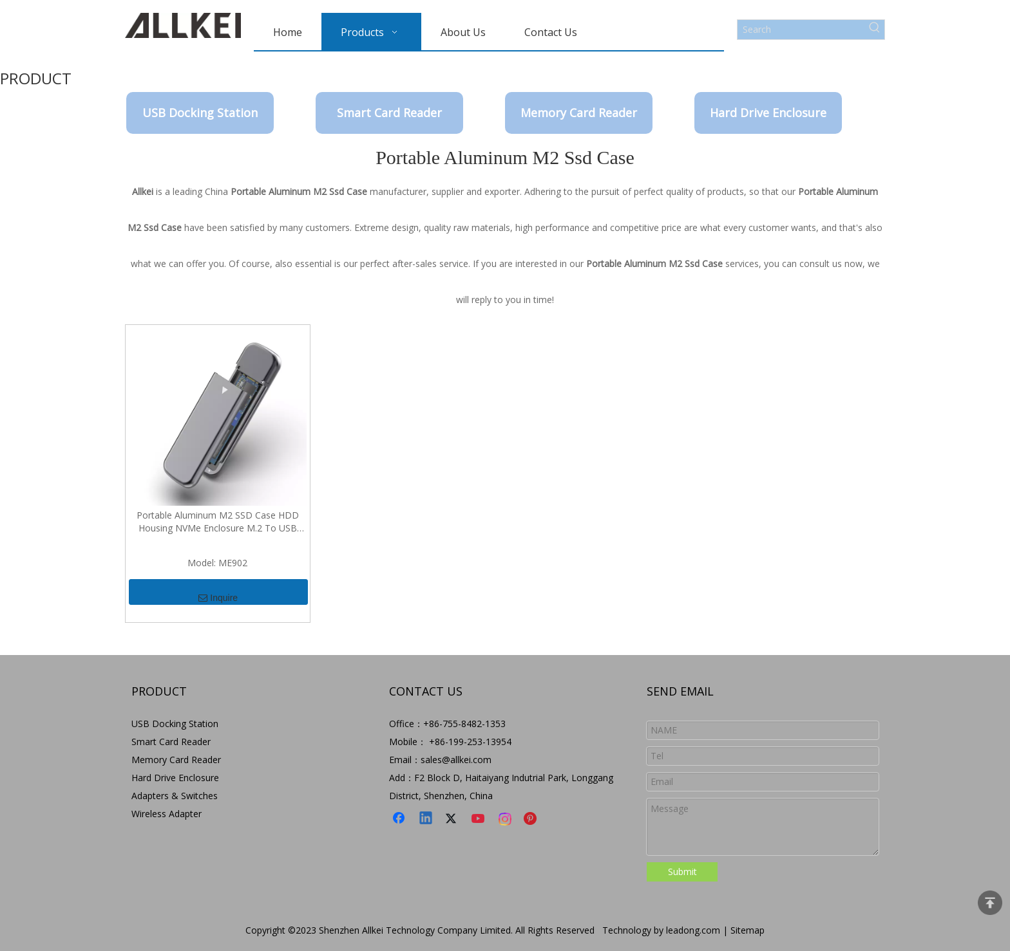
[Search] (801, 29)
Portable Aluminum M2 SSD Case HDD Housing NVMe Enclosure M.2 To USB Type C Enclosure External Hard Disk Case (217, 522)
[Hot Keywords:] (874, 29)
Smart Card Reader (389, 112)
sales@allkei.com (456, 759)
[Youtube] (479, 819)
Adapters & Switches (174, 795)
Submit (682, 871)
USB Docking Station (200, 112)
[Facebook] (400, 819)
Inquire (218, 592)
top (990, 903)
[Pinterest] (532, 819)
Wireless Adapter (166, 814)
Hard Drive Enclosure (768, 112)
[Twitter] (453, 819)
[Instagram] (505, 819)
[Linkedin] (426, 819)
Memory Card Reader (578, 112)
